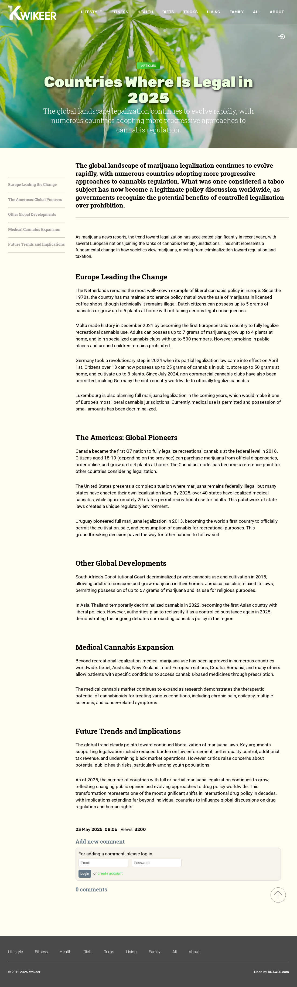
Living (213, 12)
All (257, 12)
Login (84, 874)
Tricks (190, 12)
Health (145, 12)
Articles (148, 66)
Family (237, 12)
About (277, 12)
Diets (168, 12)
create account (110, 873)
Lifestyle (91, 12)
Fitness (119, 12)
